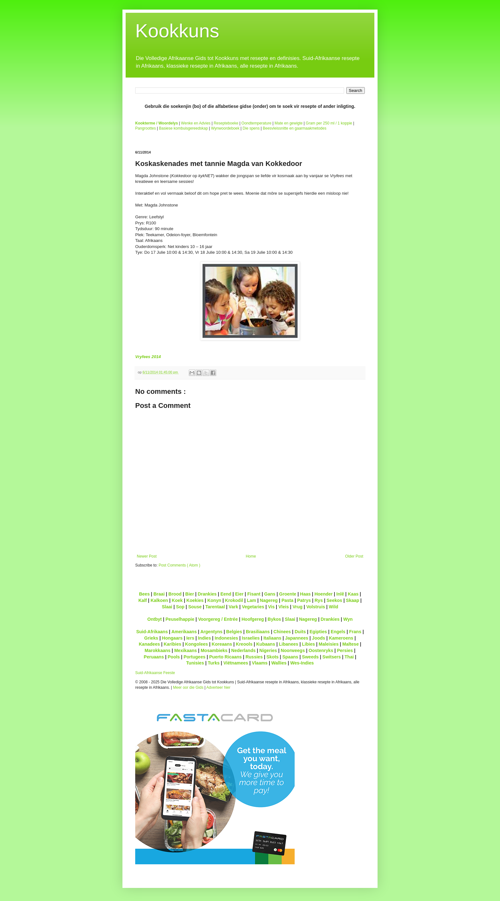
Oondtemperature (256, 123)
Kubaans (265, 644)
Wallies (279, 662)
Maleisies (328, 644)
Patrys (304, 600)
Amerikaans (184, 631)
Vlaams (260, 662)
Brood (174, 594)
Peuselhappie (179, 619)
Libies (308, 644)
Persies (345, 650)
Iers (190, 638)
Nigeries (268, 650)
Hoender (323, 594)
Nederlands (243, 650)
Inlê (340, 594)
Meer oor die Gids (188, 687)
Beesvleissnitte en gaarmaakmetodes (294, 128)
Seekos (334, 600)
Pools (174, 656)
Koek (177, 600)
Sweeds (310, 656)
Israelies (251, 638)
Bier (189, 594)
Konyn (214, 600)
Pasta (287, 600)
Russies (254, 656)
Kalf (142, 600)
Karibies (172, 644)
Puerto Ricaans (225, 656)
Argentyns (211, 631)
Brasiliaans (258, 631)
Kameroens (341, 638)
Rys (318, 600)
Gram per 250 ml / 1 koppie (329, 123)
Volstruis (315, 606)
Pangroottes (145, 128)
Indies (204, 638)
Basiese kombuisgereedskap (183, 128)
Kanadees (149, 644)
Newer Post (147, 556)
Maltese (350, 644)
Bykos (274, 619)
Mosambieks (214, 650)
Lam (251, 600)
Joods (318, 638)
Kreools (244, 644)
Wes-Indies (302, 662)
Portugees (195, 656)
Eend (225, 594)
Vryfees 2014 (148, 356)
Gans (270, 594)
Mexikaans (185, 650)
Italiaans (272, 638)
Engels (338, 631)
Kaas (353, 594)
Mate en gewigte (289, 123)
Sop (180, 606)
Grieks (151, 638)
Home (251, 556)
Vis (271, 606)
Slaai (167, 606)
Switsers (331, 656)
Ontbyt (154, 619)
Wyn (348, 619)
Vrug (297, 606)
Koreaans (222, 644)
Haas (305, 594)
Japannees (296, 638)
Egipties (318, 631)
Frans (355, 631)
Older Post (354, 556)
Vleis (283, 606)
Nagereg (269, 600)
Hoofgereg (252, 619)
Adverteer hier (218, 687)
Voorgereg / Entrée (218, 619)
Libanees (288, 644)
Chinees (282, 631)
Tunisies (195, 662)
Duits (300, 631)
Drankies (207, 594)
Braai (159, 594)
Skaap (352, 600)
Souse (195, 606)
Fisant (253, 594)
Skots (272, 656)
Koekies (195, 600)
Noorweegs (293, 650)
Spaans (290, 656)
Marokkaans (158, 650)
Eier (239, 594)
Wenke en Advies (196, 123)
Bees (144, 594)
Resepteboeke (226, 123)
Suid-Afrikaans (152, 631)
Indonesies (226, 638)
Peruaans (154, 656)
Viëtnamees (235, 662)
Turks (213, 662)
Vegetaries (253, 606)
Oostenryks (321, 650)
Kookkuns (177, 30)
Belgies (234, 631)
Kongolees (196, 644)
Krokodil (234, 600)
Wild (333, 606)
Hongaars (172, 638)
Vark (233, 606)
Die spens (251, 128)
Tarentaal (215, 606)
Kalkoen (159, 600)
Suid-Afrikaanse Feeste (155, 673)
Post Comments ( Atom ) (179, 565)
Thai (349, 656)
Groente (287, 594)
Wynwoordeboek (225, 128)
